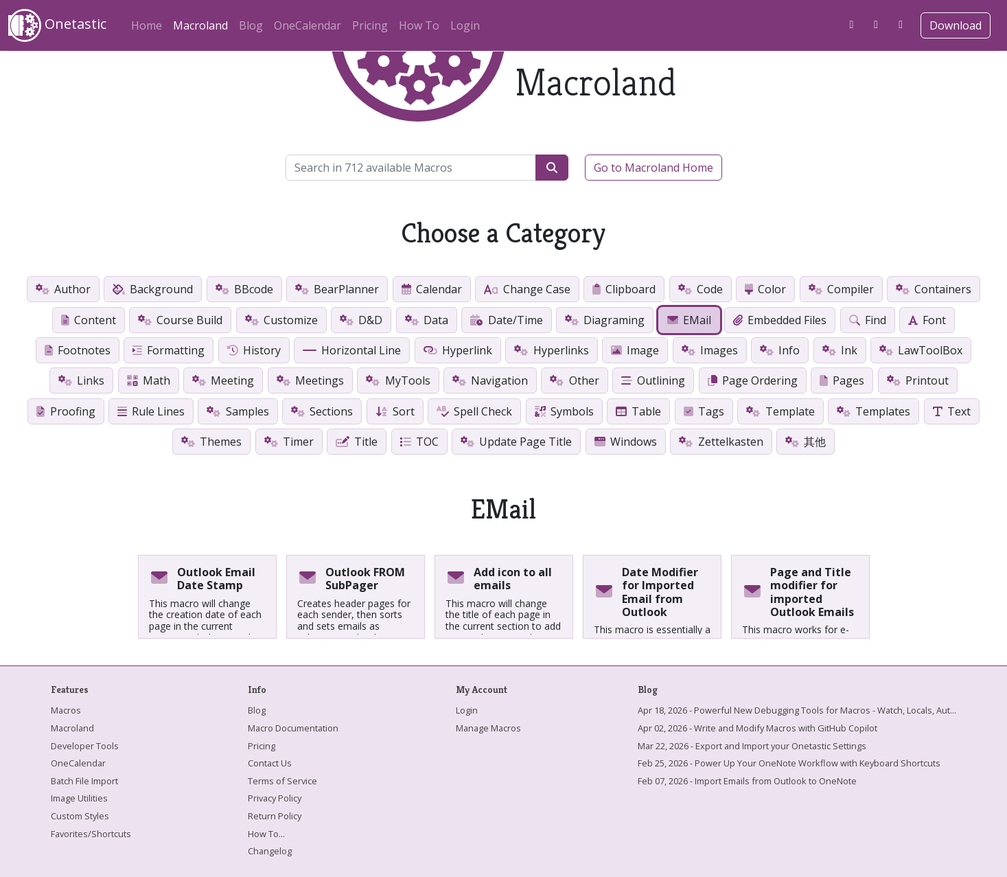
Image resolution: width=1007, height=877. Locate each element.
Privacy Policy (274, 798)
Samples (237, 411)
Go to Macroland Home (653, 167)
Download (955, 25)
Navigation (490, 380)
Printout (918, 380)
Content (88, 320)
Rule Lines (151, 411)
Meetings (310, 380)
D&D (361, 320)
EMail (689, 320)
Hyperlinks (551, 350)
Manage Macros (488, 728)
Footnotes (78, 350)
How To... (266, 834)
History (254, 350)
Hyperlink (458, 350)
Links (81, 380)
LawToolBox (920, 350)
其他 (805, 441)
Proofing (65, 411)
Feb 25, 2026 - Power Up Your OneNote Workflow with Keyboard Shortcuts (789, 763)
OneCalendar (307, 25)
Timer (289, 441)
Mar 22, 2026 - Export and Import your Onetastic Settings (752, 746)
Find (867, 320)
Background (153, 289)
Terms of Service (282, 781)
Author (63, 289)
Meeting (223, 380)
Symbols (564, 411)
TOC (419, 441)
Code (700, 289)
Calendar (432, 289)
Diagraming (605, 320)
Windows (625, 441)
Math (148, 380)
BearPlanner (337, 289)
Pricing (370, 25)
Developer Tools (85, 746)
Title (357, 441)
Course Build (180, 320)
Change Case (527, 289)
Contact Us (270, 763)
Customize (281, 320)
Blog (251, 25)
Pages (842, 380)
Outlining (653, 380)
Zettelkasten (721, 441)
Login (465, 25)
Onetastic (57, 25)
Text (952, 411)
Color (765, 289)
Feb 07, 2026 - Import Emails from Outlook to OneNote (747, 781)
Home (146, 25)
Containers (933, 289)
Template (780, 411)
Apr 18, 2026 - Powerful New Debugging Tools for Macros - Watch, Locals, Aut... (797, 710)
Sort (395, 411)
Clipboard (624, 289)
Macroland (203, 23)
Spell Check (474, 411)
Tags (704, 411)
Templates (873, 411)
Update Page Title (516, 441)
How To (419, 25)
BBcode (244, 289)
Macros (66, 710)
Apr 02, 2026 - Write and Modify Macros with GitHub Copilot (757, 728)
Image (635, 350)
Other (574, 380)
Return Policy (274, 816)
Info (780, 350)
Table (638, 411)
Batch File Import (84, 781)
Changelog (270, 851)
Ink (839, 350)
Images (710, 350)
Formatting (168, 350)
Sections (322, 411)
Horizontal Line (352, 350)
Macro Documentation (293, 728)
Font (927, 320)
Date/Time (506, 320)
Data (426, 320)
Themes (211, 441)
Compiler (841, 289)
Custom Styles (80, 816)
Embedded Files (779, 320)
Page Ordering (753, 380)
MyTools (398, 380)
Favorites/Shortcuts (91, 834)
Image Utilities (79, 798)
